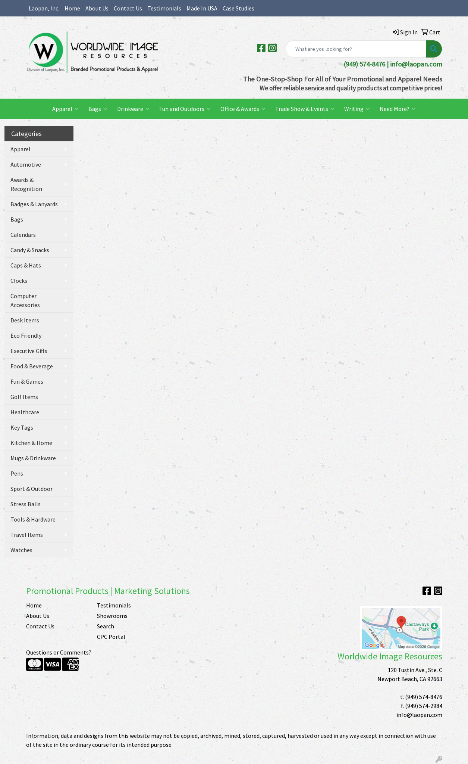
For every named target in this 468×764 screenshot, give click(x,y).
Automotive (25, 164)
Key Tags (21, 427)
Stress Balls (25, 504)
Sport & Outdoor (31, 488)
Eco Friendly (25, 335)
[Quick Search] (356, 49)
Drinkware (133, 108)
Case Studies (238, 8)
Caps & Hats (25, 265)
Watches (21, 550)
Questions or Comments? (58, 652)
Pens (16, 473)
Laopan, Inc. (44, 8)
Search (105, 626)
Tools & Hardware (33, 519)
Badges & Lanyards (34, 204)
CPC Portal (111, 636)
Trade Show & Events (304, 108)
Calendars (23, 234)
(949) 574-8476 (423, 696)
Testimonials (164, 8)
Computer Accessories (25, 300)
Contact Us (128, 8)
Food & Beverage (31, 366)
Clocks (18, 280)
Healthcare (24, 412)
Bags (97, 108)
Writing (357, 108)
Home (72, 8)
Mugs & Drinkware (33, 458)
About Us (97, 8)
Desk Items (24, 320)
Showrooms (112, 615)
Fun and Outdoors (185, 108)
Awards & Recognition (26, 184)
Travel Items (26, 534)
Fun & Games (26, 381)
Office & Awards (243, 108)
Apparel (65, 108)
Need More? (398, 108)
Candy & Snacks (29, 250)
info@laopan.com (416, 64)
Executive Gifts (28, 351)
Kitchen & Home (31, 442)
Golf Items (24, 396)
